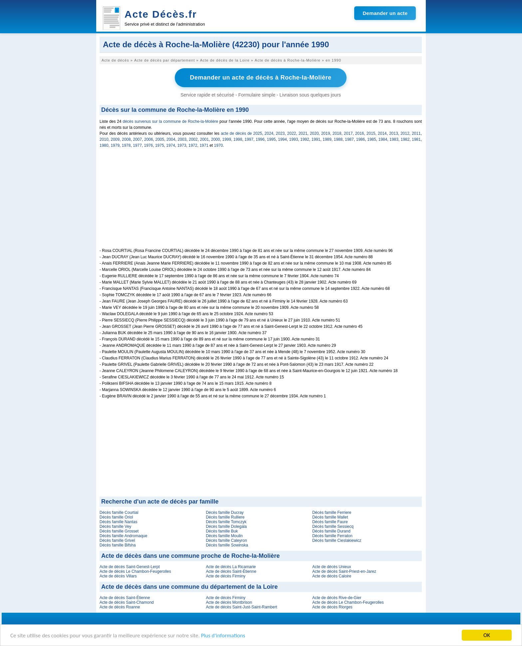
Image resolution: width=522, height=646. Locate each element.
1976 (148, 145)
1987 (349, 139)
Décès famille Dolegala (226, 526)
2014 (382, 133)
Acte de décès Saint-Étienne (231, 571)
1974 (170, 145)
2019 (325, 133)
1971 (203, 145)
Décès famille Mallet (330, 517)
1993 (293, 139)
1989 (327, 139)
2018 (337, 133)
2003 (182, 139)
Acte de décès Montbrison (229, 602)
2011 (416, 133)
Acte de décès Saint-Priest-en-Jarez (344, 571)
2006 (148, 139)
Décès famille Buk (222, 531)
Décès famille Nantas (118, 522)
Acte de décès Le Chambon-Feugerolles (135, 571)
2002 (193, 139)
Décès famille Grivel (117, 540)
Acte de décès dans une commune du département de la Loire (189, 586)
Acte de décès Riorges (332, 607)
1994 (282, 139)
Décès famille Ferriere (331, 512)
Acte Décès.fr (161, 14)
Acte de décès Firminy (225, 576)
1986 (360, 139)
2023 (280, 133)
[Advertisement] (261, 201)
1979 (115, 145)
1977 (137, 145)
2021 (303, 133)
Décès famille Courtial (119, 512)
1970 (218, 145)
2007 (137, 139)
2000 (215, 139)
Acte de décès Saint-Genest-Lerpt (130, 566)
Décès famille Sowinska (227, 545)
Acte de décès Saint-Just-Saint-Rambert (241, 607)
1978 (126, 145)
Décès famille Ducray (224, 512)
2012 (404, 133)
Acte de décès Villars (118, 576)
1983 (394, 139)
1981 (416, 139)
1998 (237, 139)
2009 (115, 139)
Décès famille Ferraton (332, 536)
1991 (316, 139)
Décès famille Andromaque (123, 536)
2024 (269, 133)
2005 (159, 139)
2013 (393, 133)
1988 (338, 139)
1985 (371, 139)
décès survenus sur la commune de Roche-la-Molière (170, 121)
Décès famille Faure (330, 522)
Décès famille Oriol (116, 517)
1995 (271, 139)
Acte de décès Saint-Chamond (127, 602)
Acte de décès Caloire (331, 576)
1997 (249, 139)
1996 (260, 139)
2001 (204, 139)
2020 (314, 133)
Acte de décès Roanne (120, 607)
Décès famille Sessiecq (333, 526)
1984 (383, 139)
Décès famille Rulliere (225, 517)
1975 (159, 145)
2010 (104, 139)
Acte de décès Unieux (331, 566)
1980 (104, 145)
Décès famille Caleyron (226, 540)
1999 (226, 139)
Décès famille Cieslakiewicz (336, 540)
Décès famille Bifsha (118, 545)
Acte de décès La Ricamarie (231, 566)
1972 (192, 145)
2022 (291, 133)
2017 (348, 133)
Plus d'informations (223, 635)
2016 (359, 133)
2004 (170, 139)
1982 (405, 139)
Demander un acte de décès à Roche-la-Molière (260, 77)
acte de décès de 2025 (241, 133)
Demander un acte (385, 13)
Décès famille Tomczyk (226, 522)
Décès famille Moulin (224, 536)
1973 (181, 145)
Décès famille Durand (331, 531)
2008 (126, 139)
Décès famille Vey (115, 526)
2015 (371, 133)
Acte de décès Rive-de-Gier (336, 597)
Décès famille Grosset (119, 531)
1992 (304, 139)
